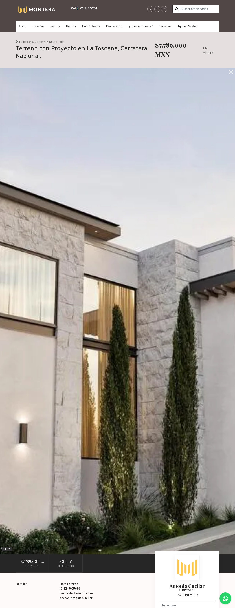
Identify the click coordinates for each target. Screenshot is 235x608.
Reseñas (38, 26)
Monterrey (41, 42)
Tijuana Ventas (187, 26)
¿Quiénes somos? (141, 26)
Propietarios (114, 26)
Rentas (71, 26)
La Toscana (26, 42)
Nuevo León (56, 42)
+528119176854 (187, 596)
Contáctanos (91, 26)
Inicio (22, 26)
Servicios (165, 26)
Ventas (55, 26)
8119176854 (187, 591)
